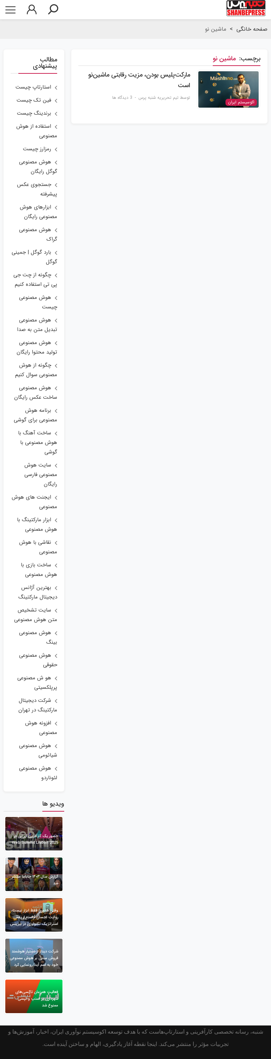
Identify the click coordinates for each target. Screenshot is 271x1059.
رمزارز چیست (37, 149)
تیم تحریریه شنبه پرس (158, 97)
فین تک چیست (34, 100)
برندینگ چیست (34, 113)
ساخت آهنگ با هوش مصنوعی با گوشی (37, 442)
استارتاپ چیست (33, 87)
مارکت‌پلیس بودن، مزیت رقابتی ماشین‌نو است (139, 80)
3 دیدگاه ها (122, 97)
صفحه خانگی (251, 29)
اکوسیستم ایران (241, 102)
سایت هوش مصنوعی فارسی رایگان (40, 474)
